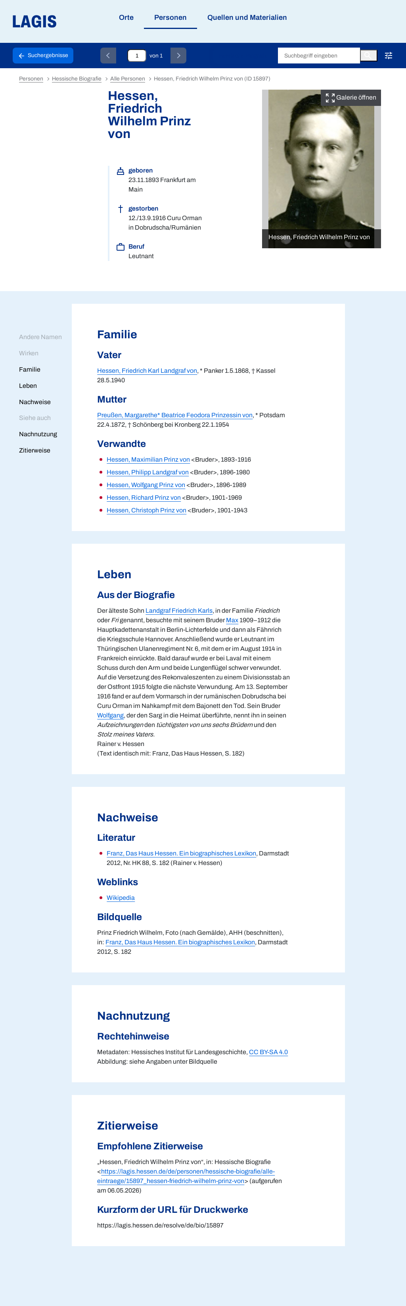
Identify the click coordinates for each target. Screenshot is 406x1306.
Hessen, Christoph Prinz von (146, 510)
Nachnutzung (38, 434)
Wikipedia (121, 897)
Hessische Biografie (243, 56)
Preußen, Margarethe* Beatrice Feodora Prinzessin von (175, 415)
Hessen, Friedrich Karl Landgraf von (147, 370)
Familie (29, 369)
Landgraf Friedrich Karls (179, 610)
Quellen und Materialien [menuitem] (247, 17)
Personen (31, 79)
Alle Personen (127, 79)
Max (232, 620)
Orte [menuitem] (126, 17)
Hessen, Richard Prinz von (144, 497)
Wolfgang (110, 715)
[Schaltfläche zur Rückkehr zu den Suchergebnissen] (43, 55)
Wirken (28, 353)
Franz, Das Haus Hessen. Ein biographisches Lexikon (181, 853)
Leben (28, 385)
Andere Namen (40, 337)
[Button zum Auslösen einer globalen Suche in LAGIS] (368, 55)
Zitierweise (34, 450)
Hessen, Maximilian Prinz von (148, 459)
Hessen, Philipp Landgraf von (148, 472)
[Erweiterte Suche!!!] (388, 55)
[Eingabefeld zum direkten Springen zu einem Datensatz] (136, 55)
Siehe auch (35, 417)
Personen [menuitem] (170, 17)
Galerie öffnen (351, 97)
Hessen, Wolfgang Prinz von (146, 484)
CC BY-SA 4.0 (268, 1052)
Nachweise (35, 402)
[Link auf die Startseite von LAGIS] (79, 21)
